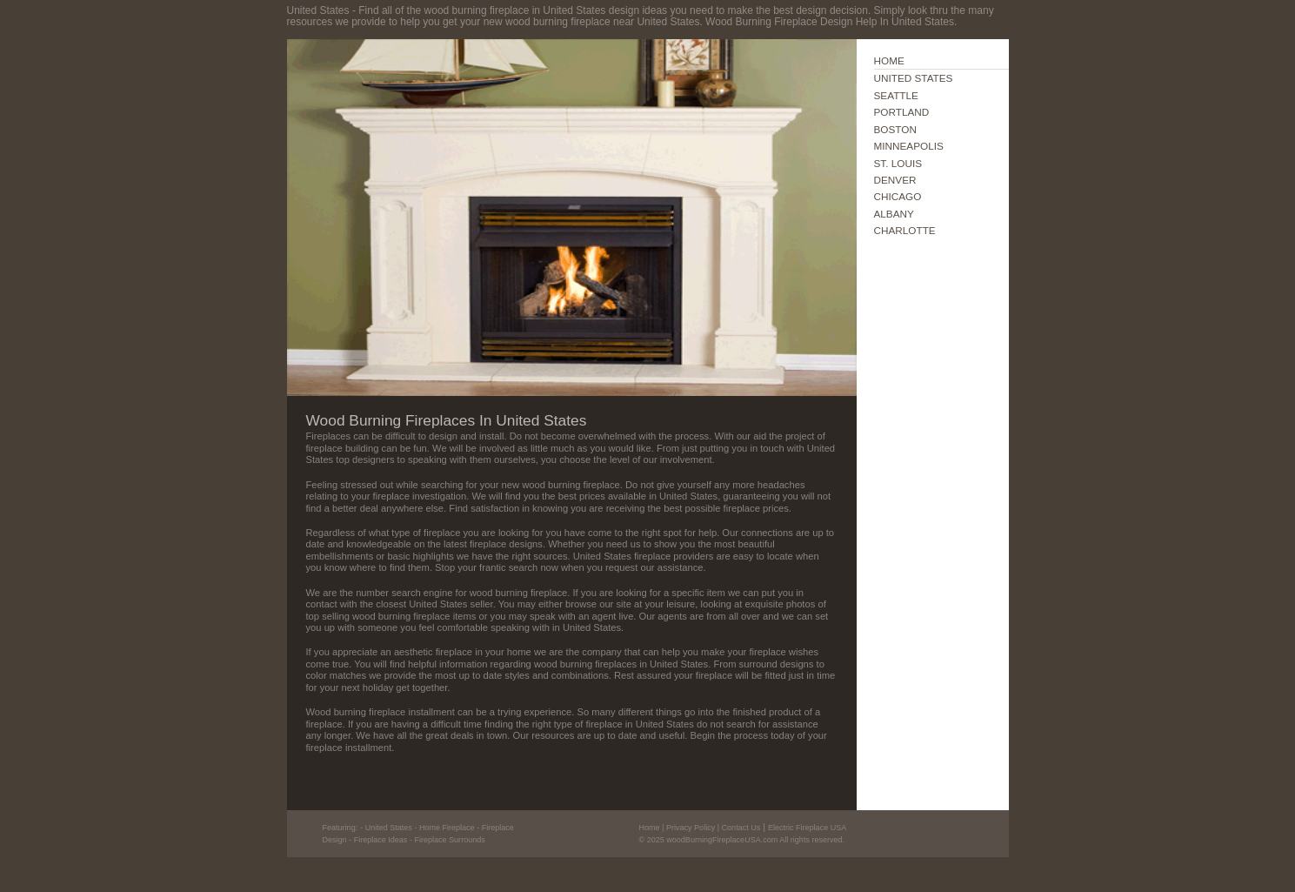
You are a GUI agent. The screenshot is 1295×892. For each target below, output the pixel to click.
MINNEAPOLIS (909, 145)
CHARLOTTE (905, 230)
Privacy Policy (690, 827)
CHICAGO (898, 196)
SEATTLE (896, 95)
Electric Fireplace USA (807, 827)
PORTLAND (902, 111)
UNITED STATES (913, 78)
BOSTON (895, 129)
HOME (889, 60)
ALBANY (894, 213)
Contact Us (741, 827)
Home (649, 827)
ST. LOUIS (898, 163)
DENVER (895, 179)
